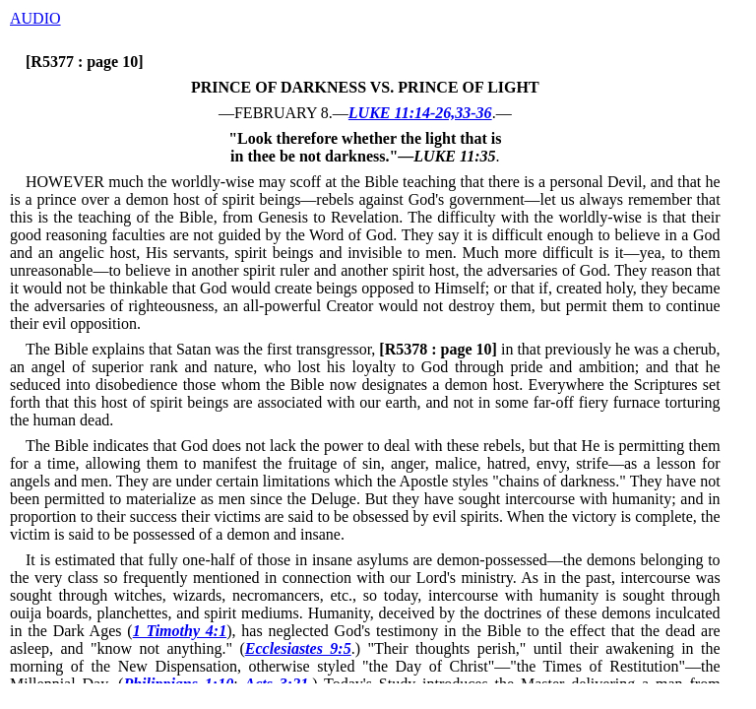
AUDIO (35, 18)
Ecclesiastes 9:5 (298, 648)
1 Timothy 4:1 (180, 630)
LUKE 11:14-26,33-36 (420, 112)
